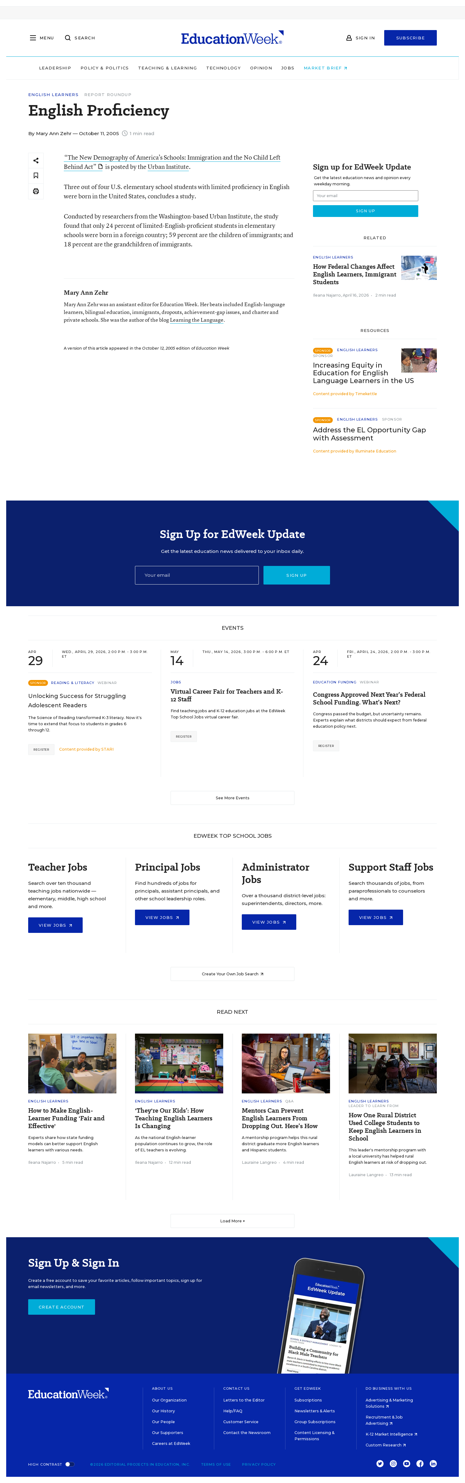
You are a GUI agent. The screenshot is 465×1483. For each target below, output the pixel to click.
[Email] (197, 575)
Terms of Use (216, 1464)
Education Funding (335, 682)
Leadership (94, 67)
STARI (107, 749)
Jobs (327, 67)
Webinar (107, 683)
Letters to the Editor (244, 1400)
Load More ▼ (232, 1221)
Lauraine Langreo (259, 1162)
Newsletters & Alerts (314, 1411)
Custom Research (386, 1445)
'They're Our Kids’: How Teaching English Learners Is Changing (173, 1118)
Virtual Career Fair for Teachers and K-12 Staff (227, 695)
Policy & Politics (144, 67)
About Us (162, 1388)
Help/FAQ (232, 1411)
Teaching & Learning (207, 67)
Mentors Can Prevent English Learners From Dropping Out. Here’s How (280, 1118)
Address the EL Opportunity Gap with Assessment (369, 434)
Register (41, 749)
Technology (263, 67)
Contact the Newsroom (247, 1432)
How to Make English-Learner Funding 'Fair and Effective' (66, 1118)
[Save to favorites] (35, 175)
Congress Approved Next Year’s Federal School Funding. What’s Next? (369, 698)
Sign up (296, 575)
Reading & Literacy (72, 683)
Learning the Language (197, 319)
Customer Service (241, 1421)
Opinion (300, 67)
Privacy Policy (259, 1464)
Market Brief (365, 67)
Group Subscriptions (315, 1421)
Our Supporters (167, 1432)
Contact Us (236, 1388)
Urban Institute (168, 166)
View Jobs (55, 925)
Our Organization (169, 1400)
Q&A (289, 1101)
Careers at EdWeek (171, 1443)
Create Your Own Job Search (232, 974)
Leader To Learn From (374, 1106)
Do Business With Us (389, 1388)
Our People (163, 1421)
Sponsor (323, 356)
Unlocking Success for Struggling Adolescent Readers (77, 701)
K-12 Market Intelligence (391, 1434)
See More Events (233, 798)
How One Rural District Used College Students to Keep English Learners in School (385, 1126)
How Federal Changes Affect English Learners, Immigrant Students (354, 274)
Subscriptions (308, 1400)
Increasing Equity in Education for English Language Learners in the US (363, 373)
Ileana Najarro (327, 295)
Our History (163, 1411)
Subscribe (410, 37)
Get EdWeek (307, 1388)
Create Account (62, 1306)
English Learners (53, 94)
